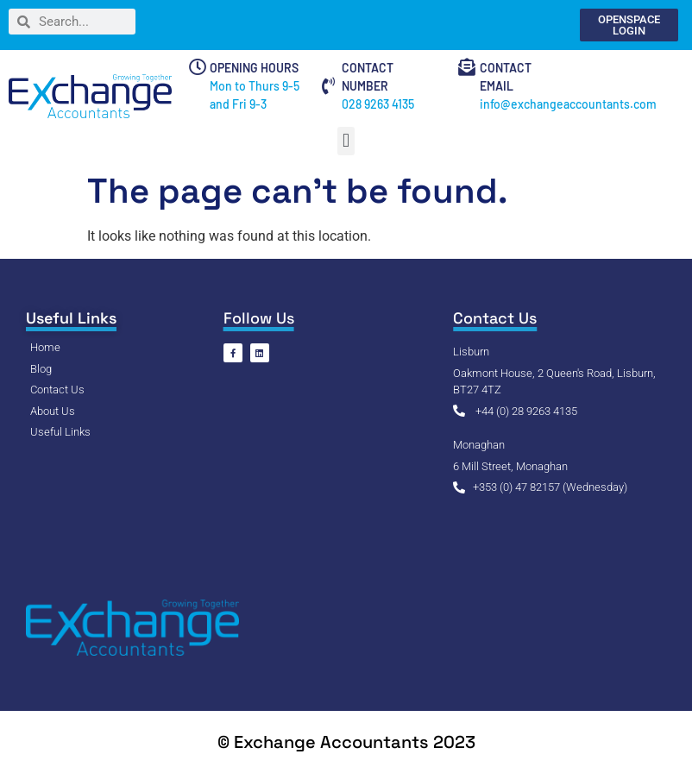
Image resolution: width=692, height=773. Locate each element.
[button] (345, 141)
